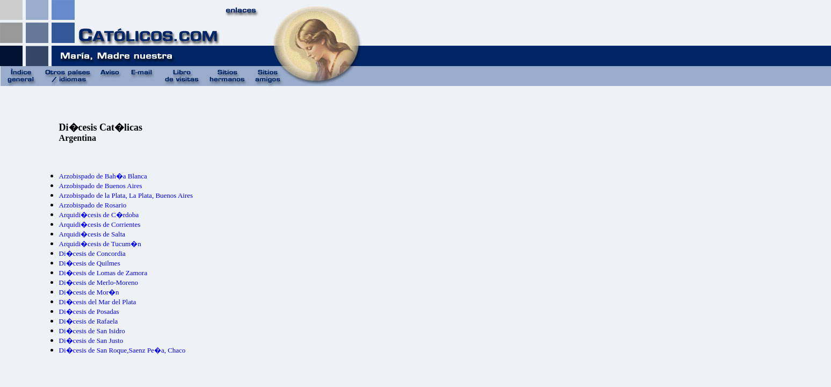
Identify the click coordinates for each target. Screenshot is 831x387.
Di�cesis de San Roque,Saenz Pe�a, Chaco (122, 350)
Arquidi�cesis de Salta (92, 234)
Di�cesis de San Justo (91, 340)
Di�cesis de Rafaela (88, 321)
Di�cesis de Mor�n (89, 292)
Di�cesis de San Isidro (92, 331)
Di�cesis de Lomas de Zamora (103, 273)
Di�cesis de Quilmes (89, 263)
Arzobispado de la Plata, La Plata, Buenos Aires (126, 195)
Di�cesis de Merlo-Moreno (98, 282)
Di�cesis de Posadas (89, 311)
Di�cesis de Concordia (92, 253)
